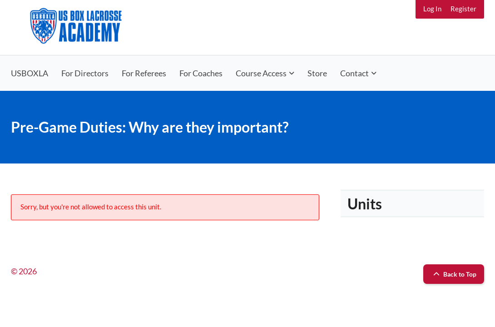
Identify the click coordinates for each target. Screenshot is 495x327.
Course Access (261, 73)
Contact (354, 73)
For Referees (144, 73)
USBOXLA (29, 73)
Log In (432, 9)
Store (317, 73)
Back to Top (453, 274)
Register (463, 9)
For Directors (85, 73)
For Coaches (201, 73)
